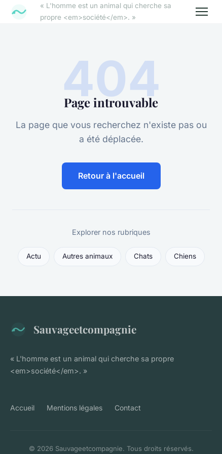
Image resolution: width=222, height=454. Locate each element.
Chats (143, 256)
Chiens (185, 256)
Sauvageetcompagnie (73, 329)
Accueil (22, 407)
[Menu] (202, 12)
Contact (128, 407)
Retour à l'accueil (111, 176)
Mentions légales (74, 407)
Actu (33, 256)
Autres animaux (87, 256)
